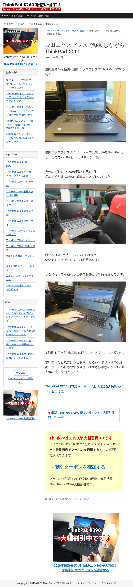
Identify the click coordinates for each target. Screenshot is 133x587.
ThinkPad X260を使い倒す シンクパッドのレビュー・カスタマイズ (31, 6)
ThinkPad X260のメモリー (20, 240)
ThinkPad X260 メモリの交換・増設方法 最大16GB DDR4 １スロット (20, 330)
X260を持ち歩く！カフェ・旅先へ (74, 499)
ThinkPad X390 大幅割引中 (21, 418)
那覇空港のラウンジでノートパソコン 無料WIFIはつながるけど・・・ (20, 138)
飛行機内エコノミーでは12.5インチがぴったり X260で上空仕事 (19, 124)
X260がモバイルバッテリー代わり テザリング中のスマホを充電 (20, 97)
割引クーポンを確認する (80, 467)
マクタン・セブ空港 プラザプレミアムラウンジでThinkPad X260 (20, 84)
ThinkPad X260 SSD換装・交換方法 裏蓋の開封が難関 (20, 344)
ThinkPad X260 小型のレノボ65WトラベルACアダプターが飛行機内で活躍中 (20, 111)
